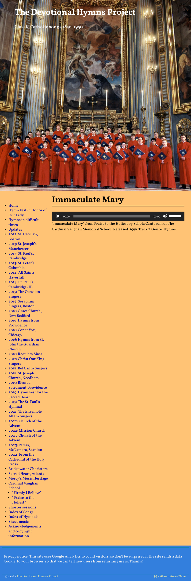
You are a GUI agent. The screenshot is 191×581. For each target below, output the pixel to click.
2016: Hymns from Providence (23, 323)
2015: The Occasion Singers (24, 294)
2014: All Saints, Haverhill (21, 275)
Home (13, 205)
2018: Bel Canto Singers (27, 368)
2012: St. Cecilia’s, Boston (23, 237)
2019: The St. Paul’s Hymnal (24, 404)
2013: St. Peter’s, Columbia (21, 266)
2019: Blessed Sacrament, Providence (27, 385)
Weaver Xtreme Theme (173, 576)
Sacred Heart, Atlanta (26, 473)
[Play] (58, 216)
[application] (118, 216)
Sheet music (18, 521)
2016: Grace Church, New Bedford (25, 313)
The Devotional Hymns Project (75, 13)
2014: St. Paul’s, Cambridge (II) (21, 285)
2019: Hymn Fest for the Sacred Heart (28, 395)
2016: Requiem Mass (25, 354)
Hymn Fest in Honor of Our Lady (27, 213)
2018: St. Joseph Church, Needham (23, 376)
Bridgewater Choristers (28, 469)
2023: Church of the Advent (25, 438)
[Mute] (165, 216)
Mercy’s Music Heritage (28, 478)
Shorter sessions (22, 507)
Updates (15, 229)
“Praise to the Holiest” (23, 500)
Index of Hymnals (23, 516)
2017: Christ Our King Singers (26, 361)
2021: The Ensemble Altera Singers (25, 414)
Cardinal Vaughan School (23, 486)
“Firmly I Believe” (27, 493)
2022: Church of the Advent (25, 424)
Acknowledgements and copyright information (25, 531)
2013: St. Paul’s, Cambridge (21, 256)
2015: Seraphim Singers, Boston (21, 304)
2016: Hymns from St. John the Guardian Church (26, 344)
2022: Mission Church (27, 430)
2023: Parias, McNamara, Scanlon (25, 448)
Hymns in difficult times (23, 222)
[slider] (111, 216)
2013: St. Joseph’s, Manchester (23, 246)
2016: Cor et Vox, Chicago (22, 332)
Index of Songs (20, 512)
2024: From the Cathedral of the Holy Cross (26, 459)
